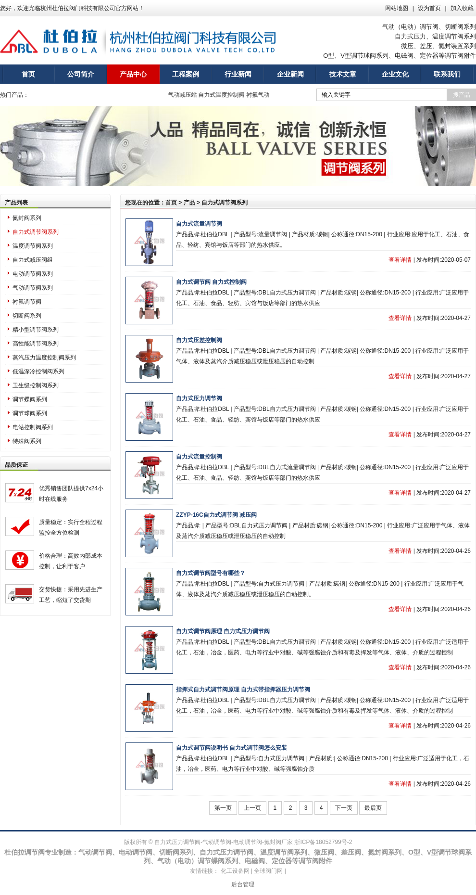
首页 (28, 74)
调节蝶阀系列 (30, 399)
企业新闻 (290, 74)
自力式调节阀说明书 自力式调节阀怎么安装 (231, 747)
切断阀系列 (27, 315)
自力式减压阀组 (33, 259)
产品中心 (133, 74)
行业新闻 (238, 74)
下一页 (343, 808)
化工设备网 (235, 871)
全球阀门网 (268, 871)
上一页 (252, 808)
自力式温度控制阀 (223, 94)
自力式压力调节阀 (199, 398)
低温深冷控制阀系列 (38, 371)
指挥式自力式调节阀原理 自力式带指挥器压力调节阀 (243, 689)
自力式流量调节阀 (199, 223)
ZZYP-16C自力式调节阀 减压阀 (216, 514)
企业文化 (395, 74)
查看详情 (400, 259)
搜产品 (461, 94)
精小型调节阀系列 (36, 329)
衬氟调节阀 (27, 301)
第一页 (223, 808)
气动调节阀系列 (33, 287)
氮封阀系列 (27, 218)
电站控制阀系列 (33, 427)
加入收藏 (462, 8)
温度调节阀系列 (33, 246)
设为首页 (429, 8)
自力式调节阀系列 (36, 232)
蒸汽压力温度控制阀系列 (44, 357)
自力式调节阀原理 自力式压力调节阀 (223, 631)
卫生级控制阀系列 (36, 385)
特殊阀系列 (27, 441)
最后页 (373, 808)
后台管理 (242, 884)
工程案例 (185, 74)
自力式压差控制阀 (199, 340)
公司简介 (80, 74)
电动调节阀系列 (33, 273)
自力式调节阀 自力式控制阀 (211, 282)
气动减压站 (184, 94)
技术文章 (342, 74)
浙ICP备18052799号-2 (323, 842)
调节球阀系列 (30, 413)
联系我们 (447, 74)
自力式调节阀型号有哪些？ (210, 573)
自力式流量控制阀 (199, 456)
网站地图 (396, 8)
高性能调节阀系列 (36, 343)
